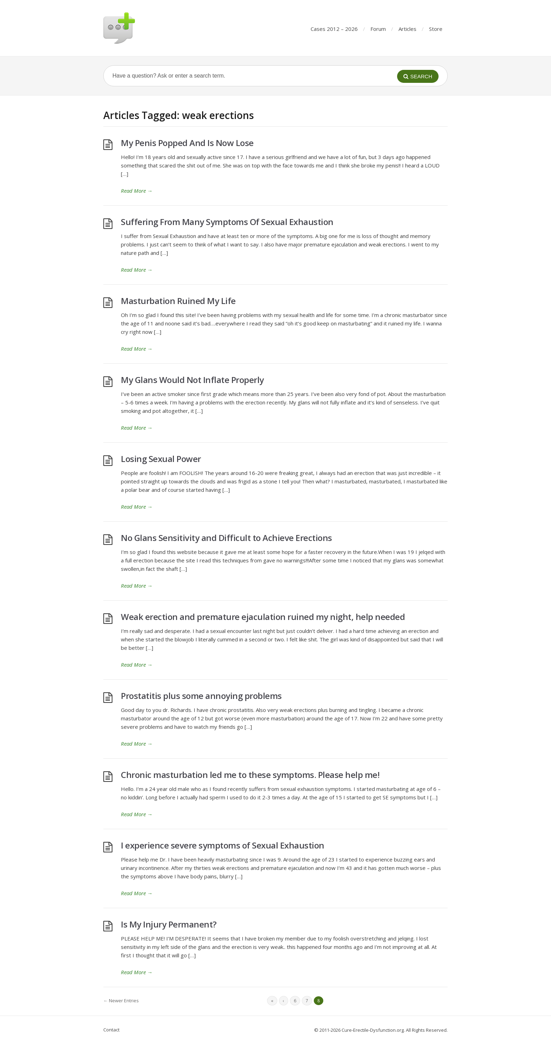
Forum (378, 28)
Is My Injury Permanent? (168, 924)
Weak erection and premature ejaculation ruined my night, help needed (263, 616)
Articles (407, 28)
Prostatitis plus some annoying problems (201, 695)
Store (435, 28)
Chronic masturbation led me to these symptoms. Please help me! (250, 774)
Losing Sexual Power (161, 458)
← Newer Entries (121, 1000)
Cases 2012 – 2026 (334, 28)
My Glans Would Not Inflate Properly (192, 379)
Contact (111, 1030)
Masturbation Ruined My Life (178, 300)
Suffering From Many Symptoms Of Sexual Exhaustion (227, 221)
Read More (137, 190)
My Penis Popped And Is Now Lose (187, 142)
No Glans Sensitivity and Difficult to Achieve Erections (226, 537)
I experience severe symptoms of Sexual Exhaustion (222, 845)
